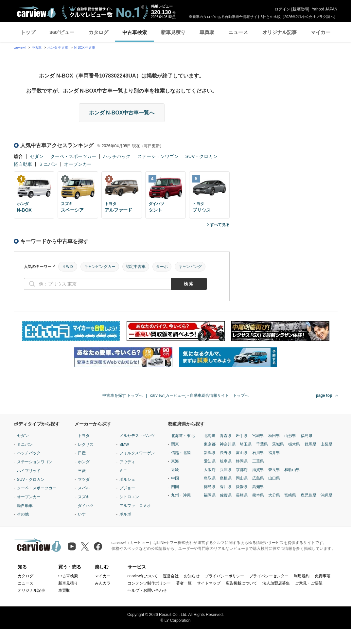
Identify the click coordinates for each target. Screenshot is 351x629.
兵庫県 (226, 469)
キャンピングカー (99, 266)
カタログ (98, 32)
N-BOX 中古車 (84, 47)
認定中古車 (136, 266)
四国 (175, 486)
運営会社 (171, 576)
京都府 (242, 469)
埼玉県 (246, 444)
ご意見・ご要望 (309, 583)
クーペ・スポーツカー (73, 156)
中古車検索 (134, 32)
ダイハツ (86, 505)
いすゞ (84, 514)
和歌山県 (292, 469)
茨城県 (278, 444)
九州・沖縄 (181, 495)
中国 (175, 478)
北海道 (210, 435)
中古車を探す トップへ (122, 395)
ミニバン (48, 164)
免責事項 (322, 576)
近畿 (175, 469)
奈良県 (274, 469)
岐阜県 (226, 461)
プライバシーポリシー (224, 576)
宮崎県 (290, 495)
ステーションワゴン (158, 156)
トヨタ (84, 435)
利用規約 (301, 576)
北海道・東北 (183, 435)
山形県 (290, 435)
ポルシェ (127, 479)
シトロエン (129, 497)
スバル (84, 488)
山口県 (274, 478)
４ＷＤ (68, 266)
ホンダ (84, 462)
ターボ (162, 266)
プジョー (127, 488)
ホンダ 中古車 (57, 47)
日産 (82, 453)
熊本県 (258, 495)
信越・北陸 (181, 452)
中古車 (37, 47)
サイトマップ (208, 583)
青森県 (226, 435)
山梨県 (326, 444)
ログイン (282, 9)
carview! (20, 47)
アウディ (127, 462)
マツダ (84, 479)
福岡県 (210, 495)
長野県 (226, 452)
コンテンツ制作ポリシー (149, 583)
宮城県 (258, 435)
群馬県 (310, 444)
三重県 (258, 461)
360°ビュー (61, 32)
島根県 (226, 478)
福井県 (274, 452)
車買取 (207, 32)
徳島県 (210, 486)
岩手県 (242, 435)
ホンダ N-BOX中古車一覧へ (121, 112)
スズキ (84, 497)
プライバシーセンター (269, 576)
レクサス (86, 444)
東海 (175, 461)
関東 (175, 444)
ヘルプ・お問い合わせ (147, 590)
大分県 (274, 495)
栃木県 (294, 444)
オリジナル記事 (279, 32)
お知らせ (192, 576)
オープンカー (78, 164)
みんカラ (103, 583)
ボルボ (125, 514)
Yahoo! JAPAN (324, 9)
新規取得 (300, 9)
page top (324, 395)
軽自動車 (23, 164)
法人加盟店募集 (276, 583)
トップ (28, 32)
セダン (37, 156)
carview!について (143, 576)
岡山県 (242, 478)
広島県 (258, 478)
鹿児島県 (308, 495)
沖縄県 (326, 495)
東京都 (210, 444)
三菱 (82, 470)
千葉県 (262, 444)
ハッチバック (117, 156)
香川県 (226, 486)
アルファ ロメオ (135, 505)
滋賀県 (258, 469)
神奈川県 (228, 444)
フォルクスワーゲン (137, 453)
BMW (124, 444)
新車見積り (173, 32)
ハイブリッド (29, 470)
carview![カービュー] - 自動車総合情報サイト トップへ (199, 395)
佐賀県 (226, 495)
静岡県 (242, 461)
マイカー (320, 32)
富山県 (242, 452)
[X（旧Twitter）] (84, 546)
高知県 (258, 486)
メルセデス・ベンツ (137, 435)
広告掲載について (241, 583)
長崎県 (242, 495)
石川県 (258, 452)
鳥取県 (210, 478)
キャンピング (190, 266)
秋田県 (274, 435)
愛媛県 (242, 486)
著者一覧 (184, 583)
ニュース (238, 32)
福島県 (306, 435)
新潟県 (210, 452)
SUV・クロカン (201, 156)
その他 (23, 514)
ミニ (123, 470)
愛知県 (210, 461)
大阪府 (210, 469)
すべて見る (220, 224)
